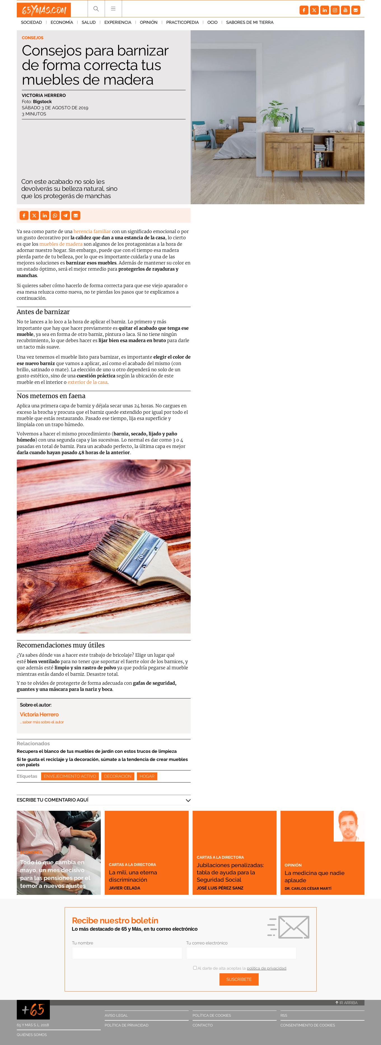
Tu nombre (82, 943)
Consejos (34, 38)
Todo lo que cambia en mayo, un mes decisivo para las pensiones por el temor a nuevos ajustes (57, 865)
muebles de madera (61, 244)
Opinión (149, 24)
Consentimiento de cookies (308, 1025)
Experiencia (117, 24)
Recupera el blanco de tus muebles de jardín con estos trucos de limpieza (97, 751)
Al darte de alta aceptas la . (240, 968)
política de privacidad (266, 968)
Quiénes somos (32, 1035)
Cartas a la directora (137, 864)
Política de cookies (212, 1015)
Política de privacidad (126, 1025)
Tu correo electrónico (207, 943)
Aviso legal (116, 1015)
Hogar (147, 776)
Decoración (118, 776)
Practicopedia (182, 24)
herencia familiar (92, 231)
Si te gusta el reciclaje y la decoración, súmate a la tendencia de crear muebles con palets (102, 762)
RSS (284, 1015)
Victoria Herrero (44, 96)
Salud (89, 24)
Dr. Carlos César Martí (311, 888)
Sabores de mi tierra (250, 24)
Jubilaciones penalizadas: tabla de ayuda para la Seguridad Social (232, 868)
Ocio (212, 24)
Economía (62, 24)
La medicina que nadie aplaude (313, 875)
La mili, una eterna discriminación (139, 875)
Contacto (203, 1025)
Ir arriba (346, 1002)
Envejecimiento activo (70, 776)
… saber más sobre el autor (42, 722)
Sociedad (31, 24)
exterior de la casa (87, 382)
